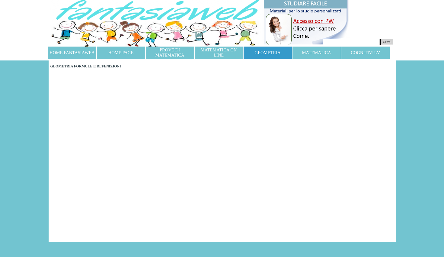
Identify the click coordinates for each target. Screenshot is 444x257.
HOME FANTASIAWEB (72, 52)
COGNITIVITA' (365, 52)
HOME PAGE (121, 52)
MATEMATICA (316, 52)
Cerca (387, 42)
